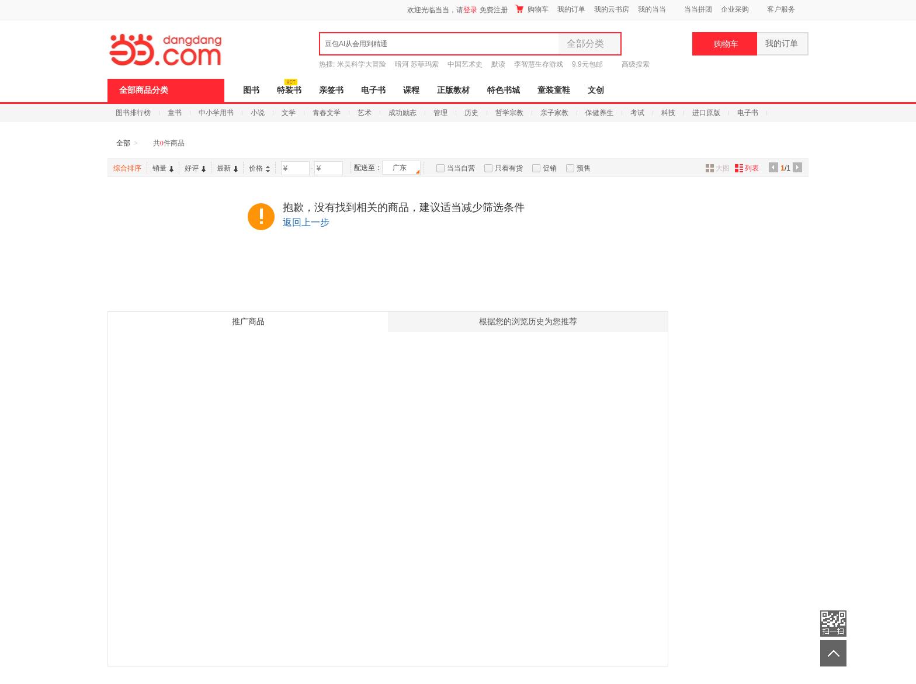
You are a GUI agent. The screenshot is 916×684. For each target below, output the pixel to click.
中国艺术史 (465, 64)
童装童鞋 (553, 90)
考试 (637, 113)
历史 (471, 113)
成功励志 (402, 113)
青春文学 (327, 113)
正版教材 (453, 90)
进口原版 (706, 113)
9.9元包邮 (587, 64)
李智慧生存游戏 (538, 64)
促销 (550, 168)
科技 (668, 113)
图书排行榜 (133, 113)
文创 (596, 90)
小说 (258, 113)
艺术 (365, 113)
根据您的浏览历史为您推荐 (528, 321)
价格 (259, 168)
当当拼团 (698, 9)
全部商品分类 (143, 90)
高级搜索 (636, 64)
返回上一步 (306, 222)
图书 (251, 90)
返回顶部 (833, 653)
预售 (584, 168)
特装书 (289, 90)
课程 (411, 90)
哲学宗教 (509, 113)
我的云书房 (611, 9)
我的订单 (571, 9)
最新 (227, 168)
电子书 (373, 90)
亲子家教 (554, 113)
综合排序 (127, 168)
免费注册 (494, 10)
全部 (123, 143)
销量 (163, 168)
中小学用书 (216, 113)
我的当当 (652, 9)
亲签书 (331, 90)
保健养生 (599, 113)
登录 (470, 10)
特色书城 (503, 90)
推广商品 (248, 321)
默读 (498, 64)
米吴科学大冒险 (361, 64)
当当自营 (461, 168)
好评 (195, 168)
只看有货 (509, 168)
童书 (175, 113)
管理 (440, 113)
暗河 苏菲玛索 (417, 64)
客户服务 (781, 9)
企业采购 (735, 9)
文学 (289, 113)
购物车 (532, 9)
